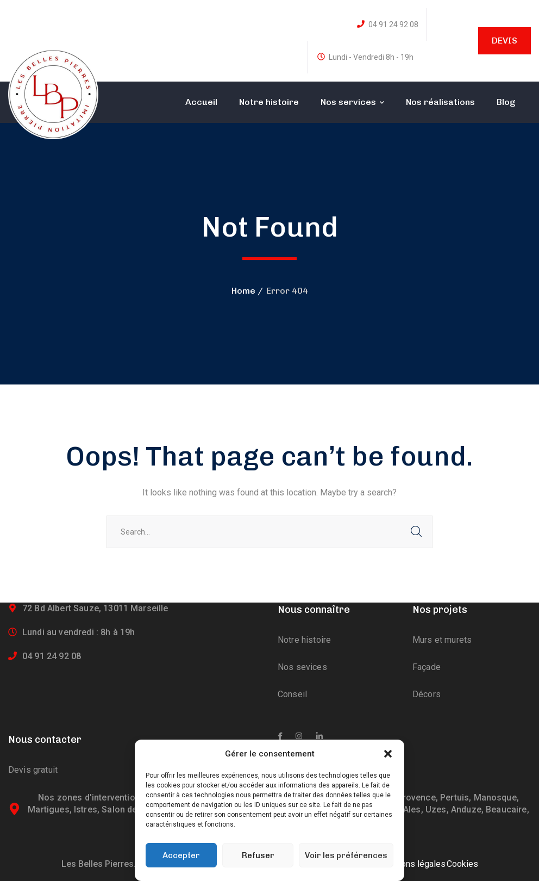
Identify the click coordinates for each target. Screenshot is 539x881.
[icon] (280, 736)
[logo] (53, 93)
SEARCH (416, 531)
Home (243, 291)
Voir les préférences (346, 855)
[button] (388, 753)
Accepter (181, 855)
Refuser (258, 855)
